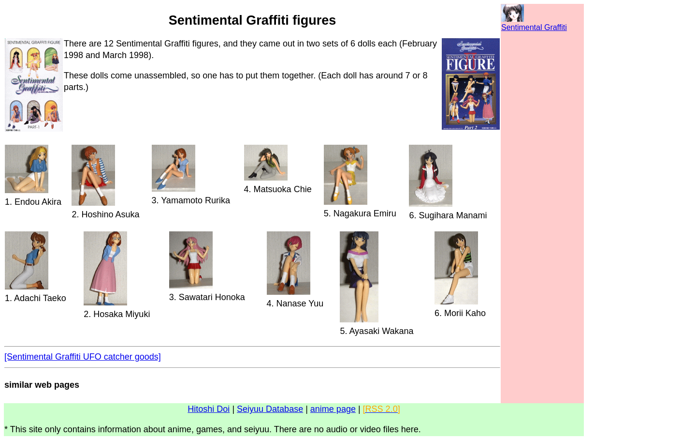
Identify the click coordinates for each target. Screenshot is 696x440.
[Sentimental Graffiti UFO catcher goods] (82, 357)
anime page (333, 409)
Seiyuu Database (270, 409)
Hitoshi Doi (209, 409)
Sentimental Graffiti (534, 27)
